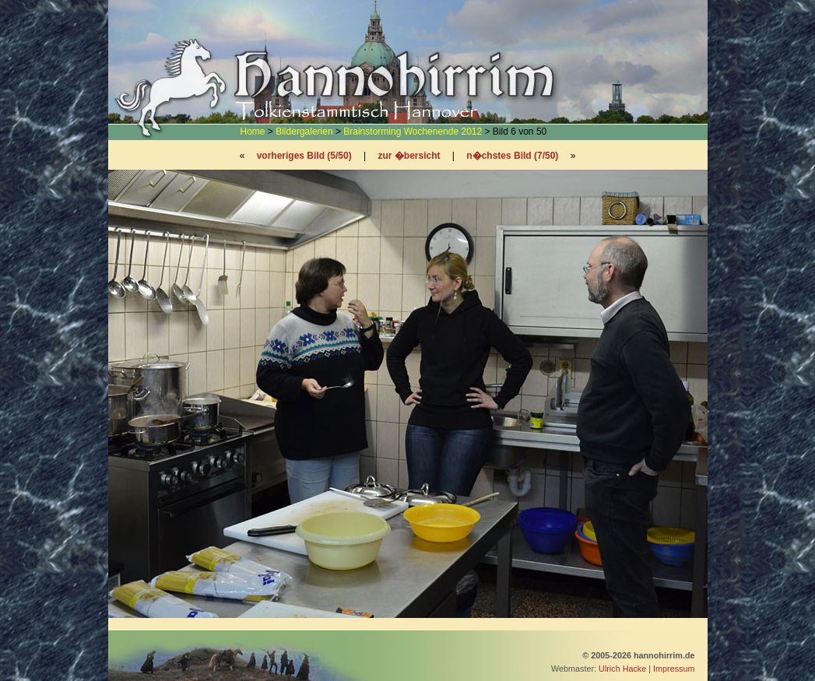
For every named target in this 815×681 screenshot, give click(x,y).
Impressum (673, 668)
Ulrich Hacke (622, 668)
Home (253, 131)
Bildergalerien (304, 131)
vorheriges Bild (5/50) (304, 155)
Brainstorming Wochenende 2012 (412, 131)
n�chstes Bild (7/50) (512, 155)
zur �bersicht (409, 155)
